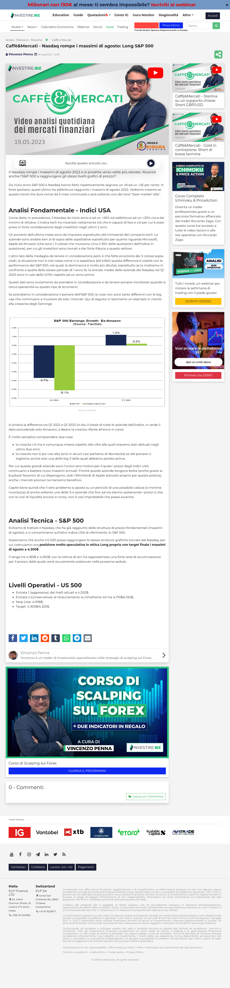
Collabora (38, 867)
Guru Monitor (143, 15)
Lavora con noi (61, 867)
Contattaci (18, 867)
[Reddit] (45, 638)
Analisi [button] (17, 27)
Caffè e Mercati (61, 40)
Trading (122, 27)
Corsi (110, 27)
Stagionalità (168, 15)
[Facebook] (13, 638)
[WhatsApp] (66, 638)
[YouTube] (11, 854)
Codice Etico (97, 952)
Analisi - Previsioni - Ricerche (24, 40)
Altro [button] (187, 15)
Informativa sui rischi (121, 947)
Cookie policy (116, 952)
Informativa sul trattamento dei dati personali (173, 947)
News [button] (31, 27)
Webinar (83, 27)
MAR (140, 947)
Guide (78, 15)
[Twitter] (23, 638)
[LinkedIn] (34, 638)
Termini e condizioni (75, 952)
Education (61, 15)
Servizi (98, 27)
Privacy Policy (134, 952)
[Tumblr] (55, 638)
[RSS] (64, 854)
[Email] (88, 638)
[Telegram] (77, 638)
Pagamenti (86, 867)
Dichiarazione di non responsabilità (84, 947)
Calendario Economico (57, 27)
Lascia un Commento (146, 796)
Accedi (213, 15)
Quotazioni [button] (97, 15)
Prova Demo (171, 25)
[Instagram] (29, 854)
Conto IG (121, 15)
